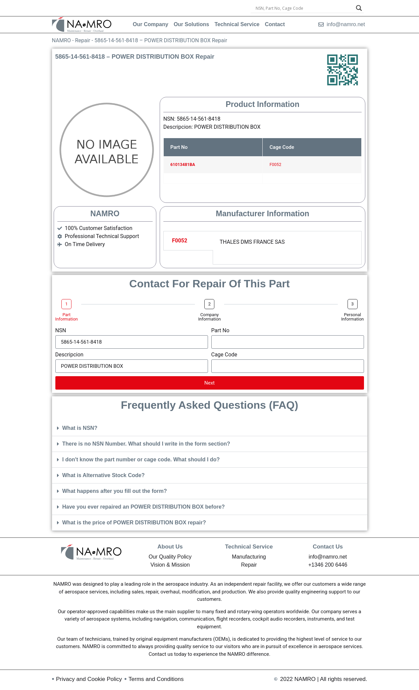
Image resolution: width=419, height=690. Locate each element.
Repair (82, 40)
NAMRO (61, 40)
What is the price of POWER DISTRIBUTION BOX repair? (134, 522)
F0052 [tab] (180, 240)
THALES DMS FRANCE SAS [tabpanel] (252, 242)
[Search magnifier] (359, 8)
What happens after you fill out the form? (114, 491)
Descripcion (69, 355)
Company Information (209, 316)
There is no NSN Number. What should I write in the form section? (146, 444)
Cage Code (224, 355)
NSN (60, 331)
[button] (209, 428)
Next (209, 383)
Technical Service (249, 546)
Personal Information (352, 316)
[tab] (188, 257)
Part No (220, 331)
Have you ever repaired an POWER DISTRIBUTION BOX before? (143, 507)
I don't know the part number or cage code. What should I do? (141, 459)
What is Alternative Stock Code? (103, 475)
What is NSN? (80, 428)
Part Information (66, 316)
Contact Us (328, 546)
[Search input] (304, 8)
